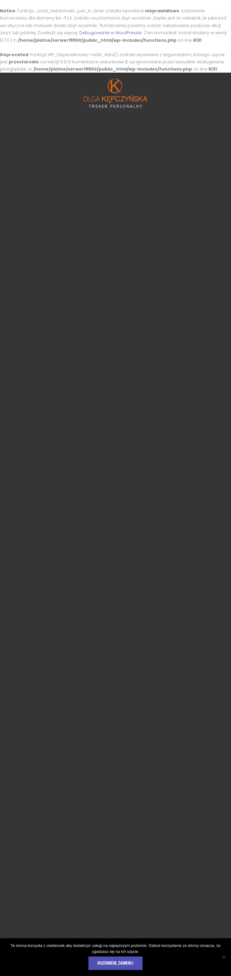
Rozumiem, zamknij (115, 963)
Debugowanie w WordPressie (110, 32)
